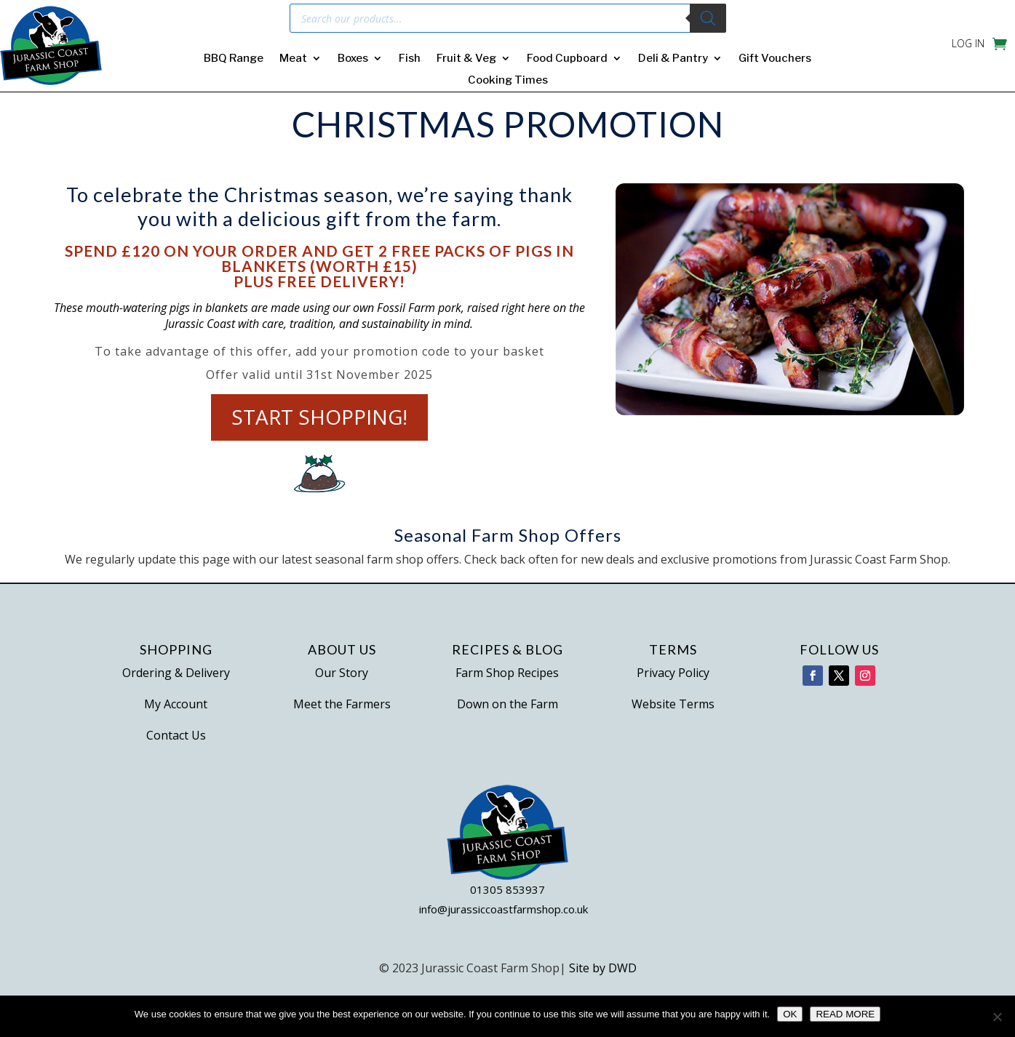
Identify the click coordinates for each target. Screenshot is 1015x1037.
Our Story (341, 673)
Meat (293, 59)
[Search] (708, 18)
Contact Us (176, 735)
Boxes (353, 59)
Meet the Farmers (342, 704)
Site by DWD (603, 968)
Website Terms (673, 704)
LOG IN (968, 44)
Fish (410, 59)
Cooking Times (508, 81)
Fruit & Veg (466, 59)
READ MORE (845, 1014)
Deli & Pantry (673, 59)
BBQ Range (233, 59)
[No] (997, 1016)
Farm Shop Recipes (507, 673)
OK (790, 1014)
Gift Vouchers (775, 59)
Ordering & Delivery (176, 673)
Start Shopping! (319, 417)
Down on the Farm (507, 704)
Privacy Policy (673, 673)
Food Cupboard (567, 59)
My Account (175, 704)
